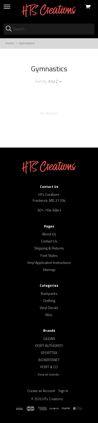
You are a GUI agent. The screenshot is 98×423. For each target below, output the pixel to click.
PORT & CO (49, 367)
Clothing (49, 300)
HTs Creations (52, 399)
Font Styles (49, 255)
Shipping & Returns (49, 248)
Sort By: (41, 81)
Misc (49, 314)
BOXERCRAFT (49, 359)
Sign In (63, 390)
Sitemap (49, 269)
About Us (49, 234)
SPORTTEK (49, 352)
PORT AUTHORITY (49, 345)
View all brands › (49, 374)
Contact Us (49, 241)
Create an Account (41, 390)
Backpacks (49, 293)
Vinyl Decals (49, 307)
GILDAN (49, 338)
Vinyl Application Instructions (49, 262)
